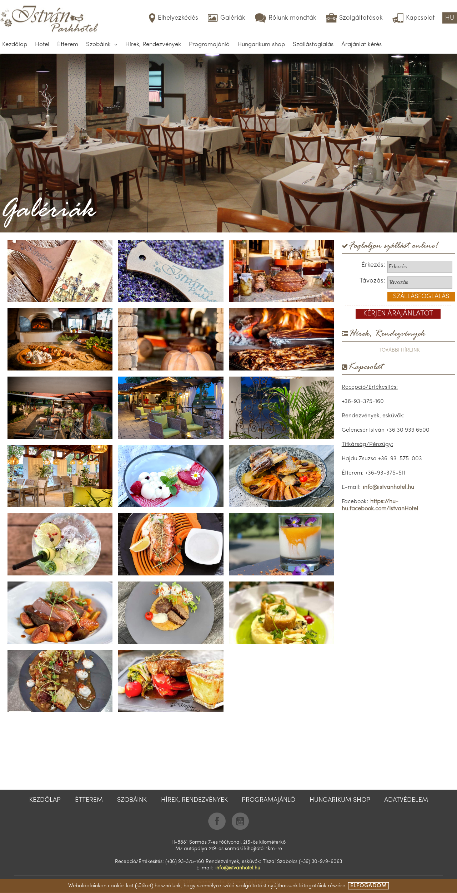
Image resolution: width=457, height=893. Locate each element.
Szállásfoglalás (313, 44)
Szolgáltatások (361, 18)
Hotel (42, 44)
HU (449, 18)
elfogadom (368, 886)
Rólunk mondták (292, 18)
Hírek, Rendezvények (153, 44)
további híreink (399, 350)
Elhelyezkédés (178, 18)
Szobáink (98, 44)
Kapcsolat (420, 18)
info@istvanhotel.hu (388, 487)
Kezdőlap (14, 44)
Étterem (67, 44)
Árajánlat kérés (361, 44)
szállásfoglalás (421, 296)
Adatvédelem (406, 800)
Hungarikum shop (261, 44)
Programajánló (209, 44)
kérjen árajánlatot (398, 313)
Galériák (232, 18)
